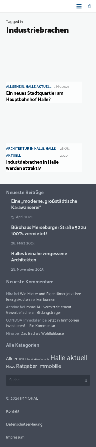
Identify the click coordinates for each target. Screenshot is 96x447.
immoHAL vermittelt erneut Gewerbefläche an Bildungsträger (39, 310)
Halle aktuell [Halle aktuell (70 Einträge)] (68, 358)
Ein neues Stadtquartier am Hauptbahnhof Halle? (35, 97)
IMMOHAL (29, 398)
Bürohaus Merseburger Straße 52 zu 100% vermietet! (48, 231)
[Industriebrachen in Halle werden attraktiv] (48, 140)
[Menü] (79, 6)
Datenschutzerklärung (24, 424)
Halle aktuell (38, 87)
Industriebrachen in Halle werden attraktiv (32, 165)
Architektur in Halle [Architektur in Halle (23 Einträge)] (38, 359)
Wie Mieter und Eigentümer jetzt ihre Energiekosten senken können (43, 297)
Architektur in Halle (25, 149)
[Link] (9, 6)
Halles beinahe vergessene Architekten (39, 257)
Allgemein (15, 87)
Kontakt (13, 411)
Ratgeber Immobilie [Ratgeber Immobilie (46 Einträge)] (38, 366)
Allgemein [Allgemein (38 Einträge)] (16, 359)
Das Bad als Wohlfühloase (42, 333)
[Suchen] (89, 6)
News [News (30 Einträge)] (10, 367)
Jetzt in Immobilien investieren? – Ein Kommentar (42, 323)
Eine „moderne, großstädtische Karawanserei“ (44, 205)
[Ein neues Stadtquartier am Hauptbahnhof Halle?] (48, 71)
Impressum (15, 437)
